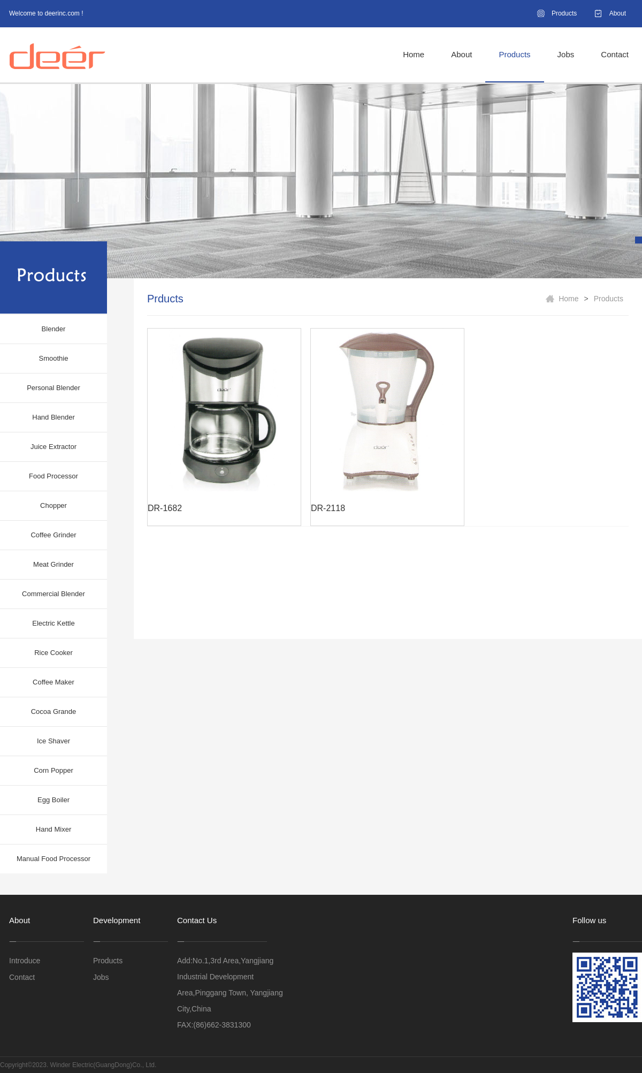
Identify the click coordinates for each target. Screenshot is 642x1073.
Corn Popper (53, 770)
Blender (54, 329)
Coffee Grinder (53, 535)
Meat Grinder (53, 564)
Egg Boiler (53, 800)
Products (564, 13)
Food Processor (53, 476)
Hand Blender (53, 417)
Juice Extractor (53, 447)
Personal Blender (53, 388)
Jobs (566, 54)
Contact (615, 54)
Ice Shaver (53, 741)
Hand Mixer (53, 829)
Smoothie (53, 358)
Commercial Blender (53, 594)
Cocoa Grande (54, 711)
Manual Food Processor (53, 859)
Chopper (53, 505)
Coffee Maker (53, 682)
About (617, 13)
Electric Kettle (53, 623)
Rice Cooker (53, 653)
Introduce (24, 960)
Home (413, 54)
